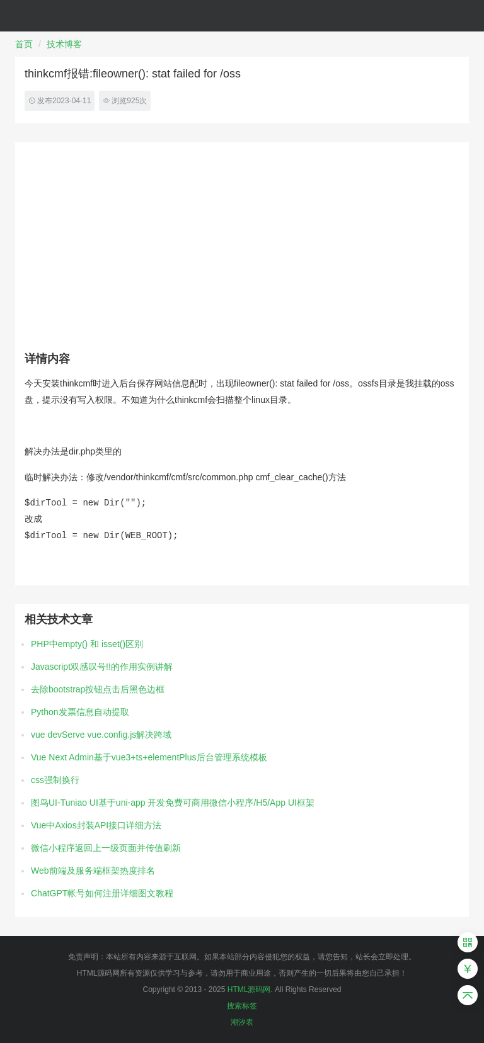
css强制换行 (55, 780)
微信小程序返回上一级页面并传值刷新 (106, 848)
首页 (24, 44)
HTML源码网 (249, 989)
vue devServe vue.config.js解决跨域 (101, 735)
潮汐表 (242, 1022)
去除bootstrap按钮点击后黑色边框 (97, 689)
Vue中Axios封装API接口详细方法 (96, 825)
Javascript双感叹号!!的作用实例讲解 (102, 667)
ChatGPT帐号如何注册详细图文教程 (102, 893)
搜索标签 (242, 1005)
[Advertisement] (242, 246)
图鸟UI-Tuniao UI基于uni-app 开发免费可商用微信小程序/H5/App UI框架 (172, 803)
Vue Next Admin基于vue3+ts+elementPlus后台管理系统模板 (149, 757)
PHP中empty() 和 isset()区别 (87, 644)
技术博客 (64, 44)
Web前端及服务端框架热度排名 (93, 870)
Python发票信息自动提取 (80, 712)
